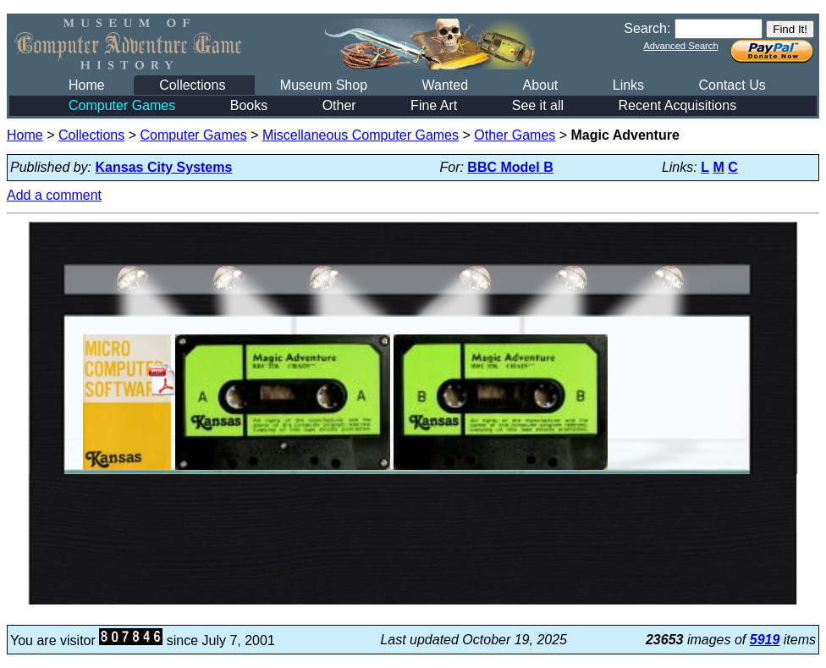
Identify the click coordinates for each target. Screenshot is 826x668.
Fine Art (433, 105)
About (540, 85)
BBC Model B (510, 167)
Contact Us (732, 85)
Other (339, 105)
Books (248, 105)
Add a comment (54, 195)
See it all (538, 105)
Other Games (514, 135)
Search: (647, 28)
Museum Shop (323, 85)
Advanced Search (680, 46)
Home (87, 85)
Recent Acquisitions (678, 105)
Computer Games (122, 105)
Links (628, 85)
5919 (765, 639)
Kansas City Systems (164, 167)
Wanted (444, 85)
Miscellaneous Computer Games (360, 135)
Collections (192, 85)
